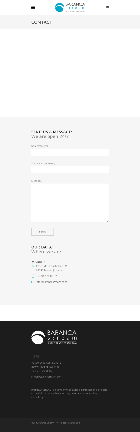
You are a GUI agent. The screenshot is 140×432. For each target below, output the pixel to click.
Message (70, 181)
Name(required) (70, 146)
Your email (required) (70, 163)
